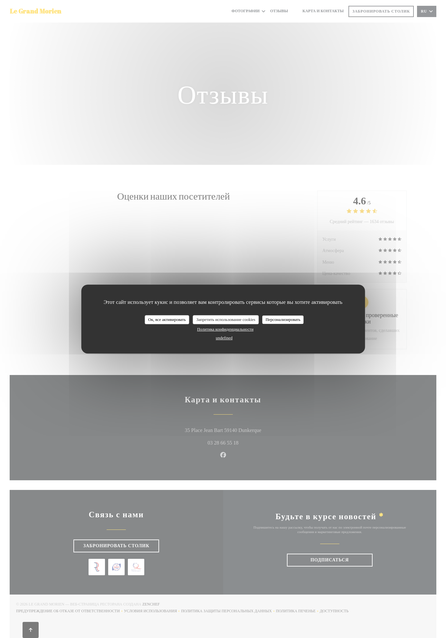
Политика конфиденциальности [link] (225, 329)
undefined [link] (224, 337)
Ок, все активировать (167, 319)
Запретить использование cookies (225, 319)
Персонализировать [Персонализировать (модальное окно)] (283, 319)
